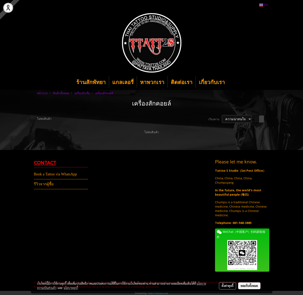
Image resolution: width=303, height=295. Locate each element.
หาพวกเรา (152, 82)
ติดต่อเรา (181, 82)
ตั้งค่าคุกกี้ (227, 286)
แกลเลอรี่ (123, 82)
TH (263, 5)
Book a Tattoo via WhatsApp (55, 174)
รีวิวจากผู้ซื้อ (44, 184)
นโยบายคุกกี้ (71, 288)
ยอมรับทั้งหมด (249, 286)
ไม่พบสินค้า (44, 119)
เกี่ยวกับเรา (212, 82)
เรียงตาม (215, 119)
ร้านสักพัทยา (91, 82)
